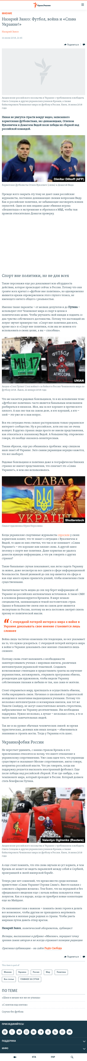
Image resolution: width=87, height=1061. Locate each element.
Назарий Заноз (10, 32)
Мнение (7, 13)
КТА (34, 1057)
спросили (64, 535)
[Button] (71, 44)
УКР (53, 1057)
